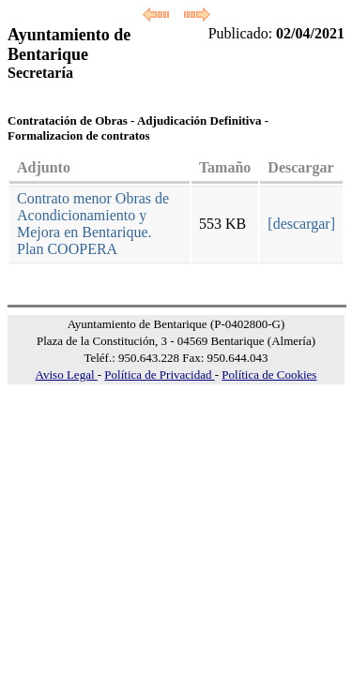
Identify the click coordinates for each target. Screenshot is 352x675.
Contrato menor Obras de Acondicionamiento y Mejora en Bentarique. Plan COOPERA (93, 223)
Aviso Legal (67, 375)
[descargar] (301, 224)
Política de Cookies (269, 375)
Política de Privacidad (159, 375)
